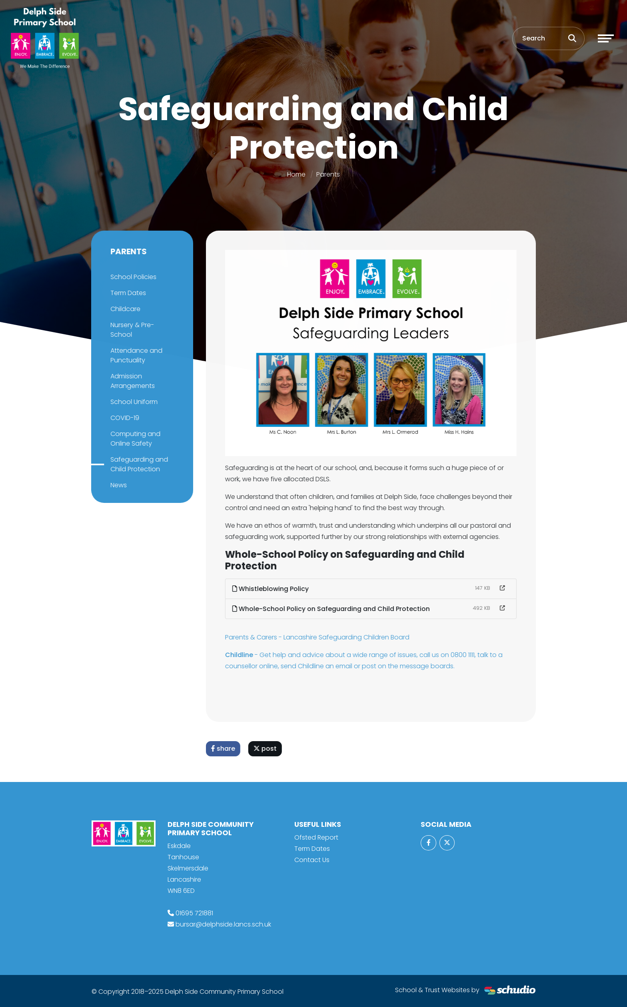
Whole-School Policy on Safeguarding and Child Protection (332, 608)
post (266, 748)
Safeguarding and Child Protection (138, 464)
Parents (328, 174)
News (117, 485)
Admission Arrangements (131, 381)
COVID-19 (123, 417)
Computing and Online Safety (134, 438)
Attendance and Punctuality (135, 355)
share (224, 748)
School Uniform (132, 401)
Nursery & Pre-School (131, 329)
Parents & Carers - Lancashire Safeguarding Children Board (318, 637)
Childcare (124, 309)
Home (296, 174)
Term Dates (127, 292)
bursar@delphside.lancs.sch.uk (223, 924)
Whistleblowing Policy (272, 588)
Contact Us (311, 859)
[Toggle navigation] (605, 38)
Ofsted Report (316, 837)
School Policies (132, 276)
